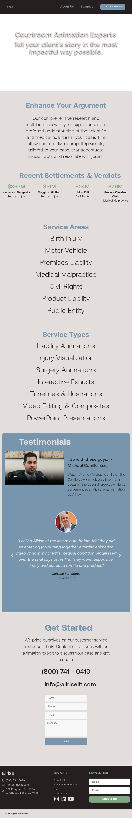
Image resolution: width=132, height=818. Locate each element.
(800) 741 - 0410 (66, 672)
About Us (67, 6)
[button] (12, 555)
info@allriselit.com (70, 685)
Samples (87, 6)
